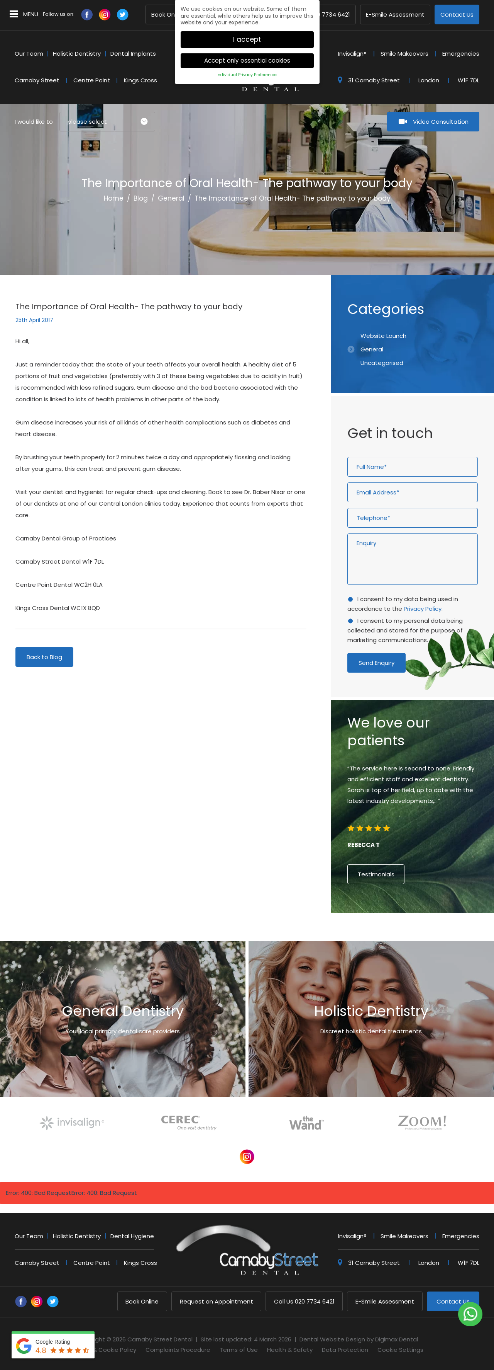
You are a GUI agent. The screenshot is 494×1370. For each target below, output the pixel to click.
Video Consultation (441, 122)
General (171, 198)
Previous (440, 240)
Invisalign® (352, 53)
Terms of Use (239, 1350)
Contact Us (457, 15)
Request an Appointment (216, 1301)
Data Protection (345, 1350)
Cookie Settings (400, 1350)
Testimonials (376, 874)
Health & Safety (290, 1350)
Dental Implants (133, 53)
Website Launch (383, 336)
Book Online (167, 15)
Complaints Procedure (177, 1350)
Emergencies (460, 53)
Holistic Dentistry (77, 53)
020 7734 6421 (319, 15)
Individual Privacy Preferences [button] (247, 74)
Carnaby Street (37, 80)
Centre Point (91, 80)
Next (458, 240)
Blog (141, 198)
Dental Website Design (332, 1339)
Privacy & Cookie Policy (103, 1350)
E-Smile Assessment (395, 15)
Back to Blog (44, 657)
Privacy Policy (423, 609)
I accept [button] (247, 38)
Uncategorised (381, 363)
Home (114, 198)
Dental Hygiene (132, 1236)
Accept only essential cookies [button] (247, 59)
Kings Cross (140, 80)
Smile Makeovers (404, 53)
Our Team (29, 53)
